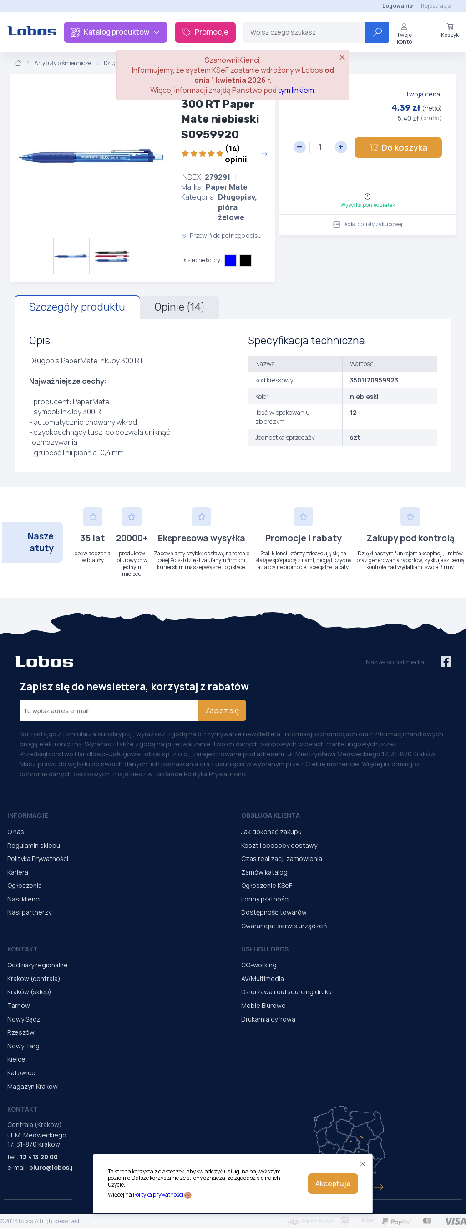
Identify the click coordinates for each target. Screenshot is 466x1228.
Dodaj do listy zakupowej (367, 224)
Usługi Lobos (265, 949)
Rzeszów (21, 1032)
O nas (15, 831)
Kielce (16, 1059)
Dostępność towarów (274, 912)
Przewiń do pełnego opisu (221, 235)
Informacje (27, 815)
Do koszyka (398, 147)
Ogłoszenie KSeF (266, 885)
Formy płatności (265, 899)
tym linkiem (296, 90)
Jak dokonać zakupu (271, 831)
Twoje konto (404, 34)
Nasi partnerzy (29, 912)
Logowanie (397, 6)
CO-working (259, 965)
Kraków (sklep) (29, 991)
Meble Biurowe (263, 1005)
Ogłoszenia (24, 885)
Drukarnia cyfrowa (268, 1019)
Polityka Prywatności (37, 858)
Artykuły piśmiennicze (63, 63)
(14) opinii (224, 154)
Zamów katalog (264, 872)
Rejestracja (436, 6)
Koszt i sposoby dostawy (279, 845)
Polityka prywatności (158, 1194)
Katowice (21, 1072)
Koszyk (450, 30)
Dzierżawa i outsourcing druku (286, 991)
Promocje (205, 32)
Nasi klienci (24, 899)
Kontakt (22, 949)
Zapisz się (222, 710)
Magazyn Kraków (32, 1086)
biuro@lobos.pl (53, 1167)
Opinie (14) (179, 307)
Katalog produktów (115, 32)
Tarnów (18, 1005)
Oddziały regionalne (37, 965)
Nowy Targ (23, 1046)
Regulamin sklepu (33, 845)
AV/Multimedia (262, 978)
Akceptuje (333, 1183)
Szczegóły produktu (77, 307)
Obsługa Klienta (270, 815)
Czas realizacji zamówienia (281, 858)
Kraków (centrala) (34, 978)
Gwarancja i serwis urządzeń (284, 925)
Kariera (17, 872)
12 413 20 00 (39, 1157)
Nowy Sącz (23, 1019)
